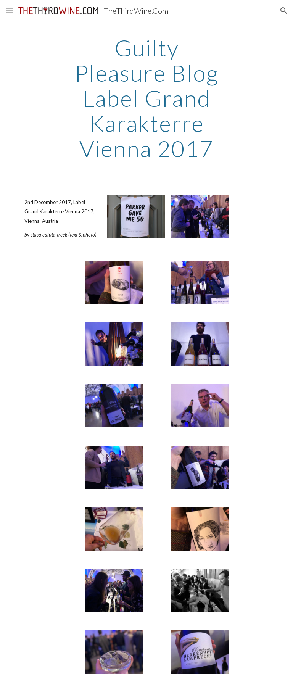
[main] (146, 98)
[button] (9, 10)
